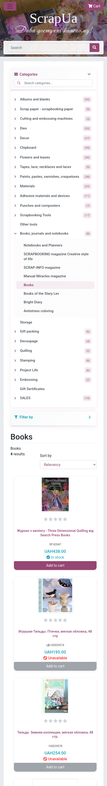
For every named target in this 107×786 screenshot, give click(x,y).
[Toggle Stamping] (15, 360)
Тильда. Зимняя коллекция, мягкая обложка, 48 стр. (55, 735)
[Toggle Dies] (15, 128)
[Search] (49, 47)
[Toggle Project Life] (15, 370)
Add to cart (55, 565)
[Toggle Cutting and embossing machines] (15, 119)
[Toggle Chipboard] (15, 148)
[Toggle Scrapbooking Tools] (15, 215)
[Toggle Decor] (15, 138)
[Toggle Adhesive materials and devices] (15, 196)
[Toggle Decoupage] (15, 341)
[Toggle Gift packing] (15, 331)
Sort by (46, 455)
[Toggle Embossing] (15, 380)
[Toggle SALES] (15, 398)
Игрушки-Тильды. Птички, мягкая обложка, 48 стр (55, 634)
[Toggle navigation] (10, 6)
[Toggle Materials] (15, 186)
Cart (94, 6)
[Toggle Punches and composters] (15, 205)
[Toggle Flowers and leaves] (15, 157)
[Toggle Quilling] (15, 351)
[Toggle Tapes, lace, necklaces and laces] (15, 167)
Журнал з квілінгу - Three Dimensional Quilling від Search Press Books (55, 533)
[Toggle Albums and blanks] (15, 99)
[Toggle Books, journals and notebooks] (15, 233)
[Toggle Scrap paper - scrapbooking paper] (15, 109)
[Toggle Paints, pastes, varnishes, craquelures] (15, 176)
